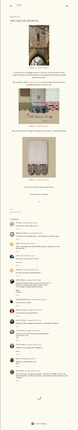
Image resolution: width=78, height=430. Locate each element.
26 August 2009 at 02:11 (35, 233)
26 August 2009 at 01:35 (30, 223)
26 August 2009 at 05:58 (33, 280)
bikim (18, 359)
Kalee (18, 243)
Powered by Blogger (39, 423)
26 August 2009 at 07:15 (33, 320)
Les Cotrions (20, 330)
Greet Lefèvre (21, 345)
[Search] (67, 6)
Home (19, 5)
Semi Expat (20, 371)
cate (17, 256)
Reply (18, 229)
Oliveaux (19, 223)
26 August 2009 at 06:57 (34, 310)
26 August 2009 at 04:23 (27, 255)
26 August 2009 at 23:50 (28, 358)
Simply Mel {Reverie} (23, 299)
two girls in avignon (34, 82)
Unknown (19, 270)
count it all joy (21, 320)
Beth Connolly (21, 310)
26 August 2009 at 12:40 (34, 344)
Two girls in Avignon (41, 68)
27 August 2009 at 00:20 (32, 371)
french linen (17, 212)
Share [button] (11, 209)
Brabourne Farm (21, 233)
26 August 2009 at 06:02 (38, 299)
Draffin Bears (20, 280)
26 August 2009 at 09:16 (32, 330)
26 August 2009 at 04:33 (30, 269)
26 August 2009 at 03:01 (28, 243)
